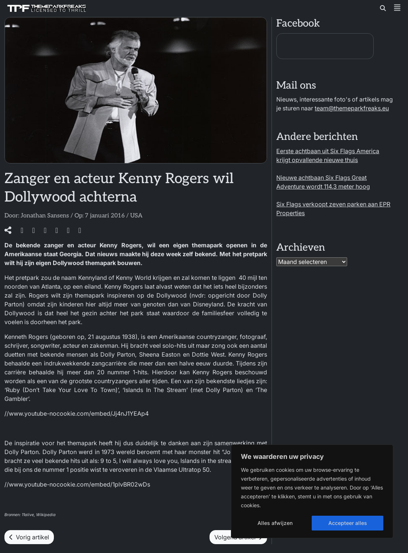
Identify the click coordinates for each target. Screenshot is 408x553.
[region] (312, 491)
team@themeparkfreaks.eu (352, 108)
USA (136, 215)
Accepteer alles (347, 523)
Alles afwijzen (275, 523)
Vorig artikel (29, 537)
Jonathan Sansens (45, 215)
